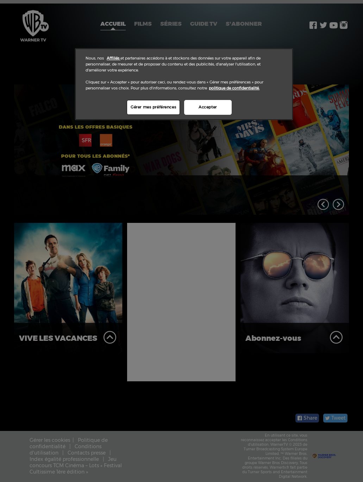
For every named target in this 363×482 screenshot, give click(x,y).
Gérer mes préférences (153, 107)
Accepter (208, 107)
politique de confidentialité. (234, 88)
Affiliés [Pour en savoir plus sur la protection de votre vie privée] (113, 58)
